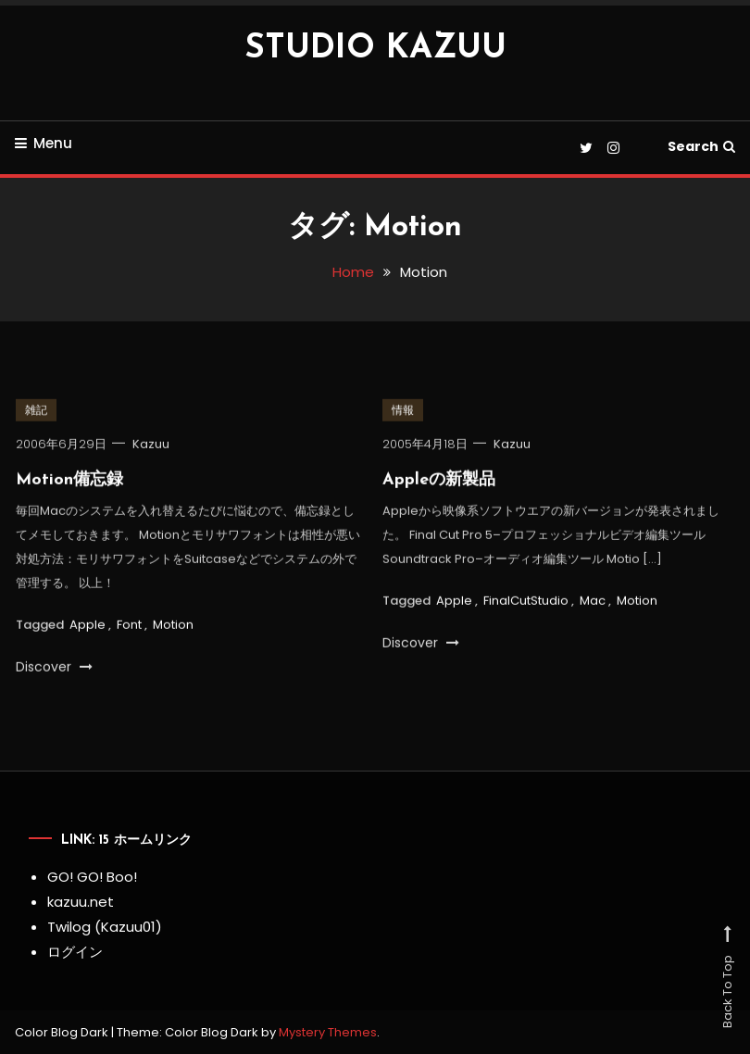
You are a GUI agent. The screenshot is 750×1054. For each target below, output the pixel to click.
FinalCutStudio (526, 602)
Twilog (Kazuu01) (104, 926)
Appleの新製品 (438, 483)
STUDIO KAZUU (375, 49)
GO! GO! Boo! (92, 876)
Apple (87, 626)
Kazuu (150, 447)
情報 (403, 412)
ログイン (75, 951)
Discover (54, 669)
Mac (593, 602)
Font (129, 626)
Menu (43, 143)
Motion (173, 626)
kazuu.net (80, 901)
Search (701, 146)
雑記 (36, 412)
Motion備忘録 (69, 483)
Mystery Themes (328, 1032)
